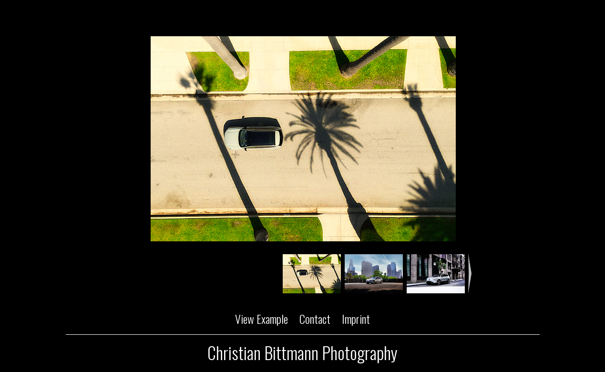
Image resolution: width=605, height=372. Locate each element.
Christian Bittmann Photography (302, 352)
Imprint (356, 318)
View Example (261, 318)
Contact (314, 318)
